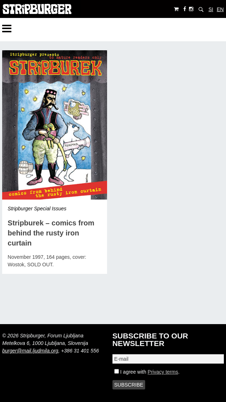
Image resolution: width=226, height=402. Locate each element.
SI (210, 9)
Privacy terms (163, 372)
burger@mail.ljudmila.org (30, 351)
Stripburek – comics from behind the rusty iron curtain (51, 233)
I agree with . (147, 372)
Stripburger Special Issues (37, 208)
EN (220, 9)
